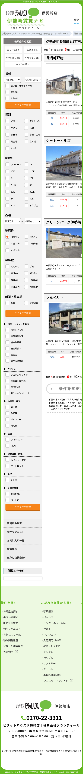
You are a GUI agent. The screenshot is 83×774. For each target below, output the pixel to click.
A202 (52, 357)
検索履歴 (12, 549)
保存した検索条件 (17, 557)
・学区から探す (9, 617)
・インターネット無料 (53, 622)
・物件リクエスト (11, 628)
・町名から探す (9, 622)
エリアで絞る (13, 49)
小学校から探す (13, 57)
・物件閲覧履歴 (9, 640)
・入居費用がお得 (51, 640)
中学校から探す (32, 57)
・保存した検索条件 (12, 646)
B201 (52, 206)
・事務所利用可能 (51, 675)
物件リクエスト (15, 532)
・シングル (47, 651)
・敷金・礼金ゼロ (51, 646)
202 (52, 281)
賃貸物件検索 (14, 523)
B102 (52, 199)
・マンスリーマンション (56, 680)
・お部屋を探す (9, 611)
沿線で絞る (32, 49)
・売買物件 (9, 651)
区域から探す (22, 64)
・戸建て (46, 628)
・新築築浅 (47, 611)
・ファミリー (48, 663)
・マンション (48, 634)
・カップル (47, 657)
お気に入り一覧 (15, 540)
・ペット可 (47, 617)
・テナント (47, 669)
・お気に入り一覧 (11, 634)
